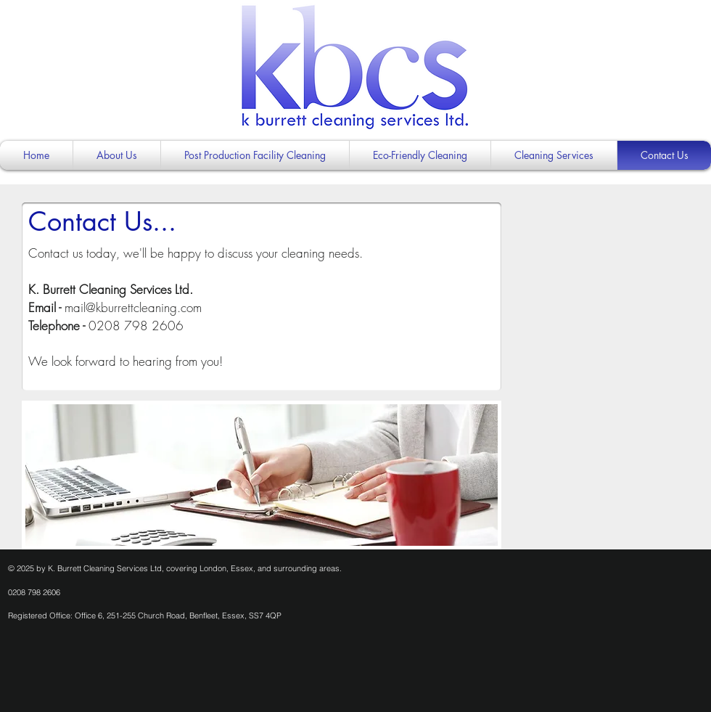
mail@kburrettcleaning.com (133, 307)
